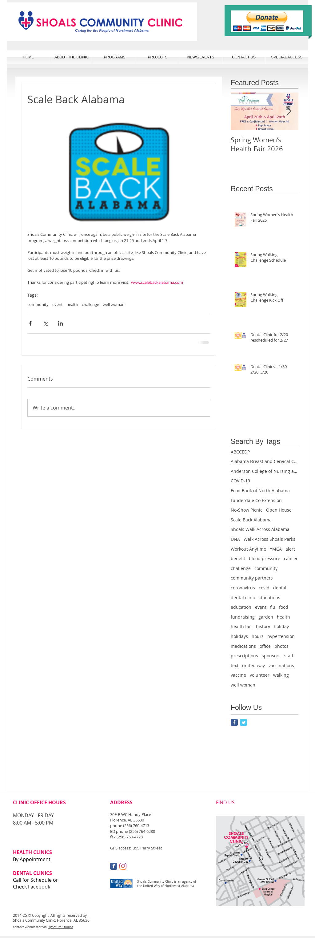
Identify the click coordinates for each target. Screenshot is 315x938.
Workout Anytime (248, 549)
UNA (235, 539)
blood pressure (264, 558)
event (57, 304)
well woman (114, 304)
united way (253, 665)
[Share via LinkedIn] (60, 323)
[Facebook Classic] (234, 722)
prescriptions (244, 656)
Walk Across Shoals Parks (269, 539)
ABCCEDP (240, 452)
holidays (239, 636)
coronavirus (243, 588)
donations (270, 597)
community (38, 304)
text (234, 665)
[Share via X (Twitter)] (45, 323)
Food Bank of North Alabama (260, 490)
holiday (281, 626)
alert (290, 549)
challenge (90, 304)
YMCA (276, 549)
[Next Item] (288, 111)
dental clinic (243, 597)
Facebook (39, 886)
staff (288, 656)
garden (265, 617)
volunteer (259, 675)
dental (279, 588)
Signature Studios (60, 927)
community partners (252, 578)
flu (272, 607)
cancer (291, 558)
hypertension (281, 636)
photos (281, 646)
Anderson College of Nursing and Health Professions (264, 471)
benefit (238, 558)
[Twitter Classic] (243, 722)
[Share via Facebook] (30, 323)
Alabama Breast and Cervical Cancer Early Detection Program (264, 461)
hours (258, 636)
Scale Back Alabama (251, 520)
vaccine (238, 675)
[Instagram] (122, 866)
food (283, 607)
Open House (279, 510)
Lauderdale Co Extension (256, 500)
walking (281, 675)
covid (264, 588)
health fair (241, 626)
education (241, 607)
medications (243, 646)
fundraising (243, 617)
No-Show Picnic (246, 510)
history (263, 626)
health (72, 304)
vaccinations (281, 665)
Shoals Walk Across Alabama (260, 529)
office (265, 646)
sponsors (271, 656)
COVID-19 (240, 481)
